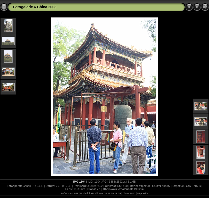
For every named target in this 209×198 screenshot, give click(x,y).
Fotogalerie (23, 7)
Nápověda (143, 193)
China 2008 (47, 7)
